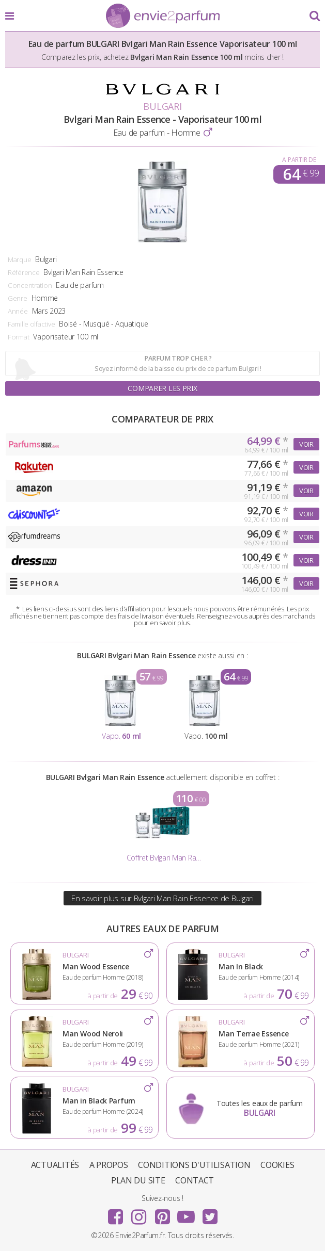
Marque (19, 259)
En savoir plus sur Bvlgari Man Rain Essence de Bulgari (162, 898)
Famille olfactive (31, 324)
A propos (108, 1165)
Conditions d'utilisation (194, 1165)
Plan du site (138, 1180)
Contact (194, 1180)
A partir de (299, 159)
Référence (23, 272)
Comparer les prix (162, 388)
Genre (17, 298)
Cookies (277, 1165)
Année (18, 311)
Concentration (30, 285)
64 (301, 174)
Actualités (55, 1165)
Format (18, 337)
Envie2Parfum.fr (163, 16)
